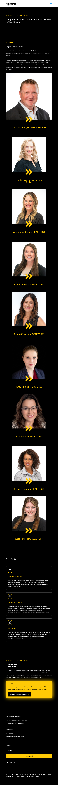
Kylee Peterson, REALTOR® (28, 538)
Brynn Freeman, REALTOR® (29, 334)
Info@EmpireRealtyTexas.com (15, 736)
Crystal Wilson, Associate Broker (29, 181)
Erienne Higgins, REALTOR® (29, 489)
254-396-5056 (10, 733)
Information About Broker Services (16, 720)
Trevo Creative (25, 774)
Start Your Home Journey (18, 694)
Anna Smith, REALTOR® (29, 436)
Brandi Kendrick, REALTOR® (29, 284)
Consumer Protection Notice (15, 723)
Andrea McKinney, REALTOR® (29, 232)
